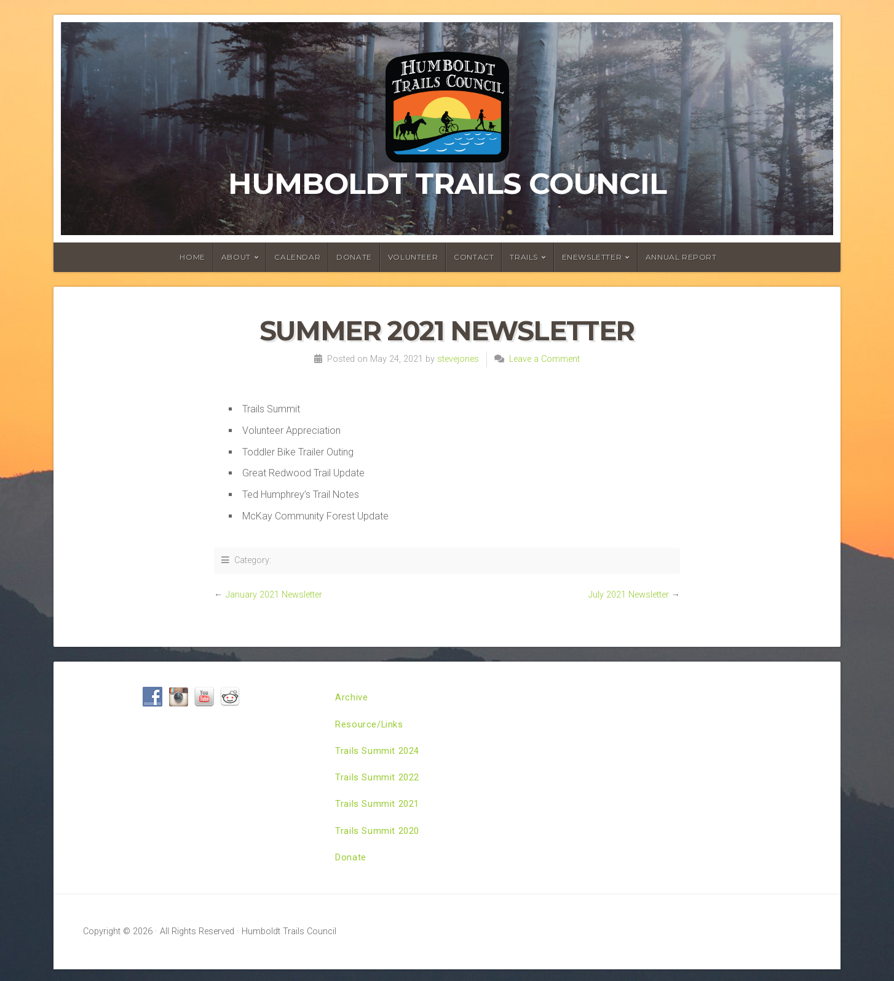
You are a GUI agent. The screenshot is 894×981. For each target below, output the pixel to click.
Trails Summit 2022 (380, 783)
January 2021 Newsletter (274, 595)
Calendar (297, 257)
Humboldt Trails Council (447, 183)
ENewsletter (592, 257)
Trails (524, 257)
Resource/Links (372, 726)
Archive (352, 698)
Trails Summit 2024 (380, 755)
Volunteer (413, 257)
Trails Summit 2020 (380, 840)
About (236, 257)
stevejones (458, 359)
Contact (474, 257)
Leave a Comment (544, 359)
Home (192, 257)
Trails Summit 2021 (380, 811)
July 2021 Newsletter (628, 595)
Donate (354, 257)
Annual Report (681, 257)
